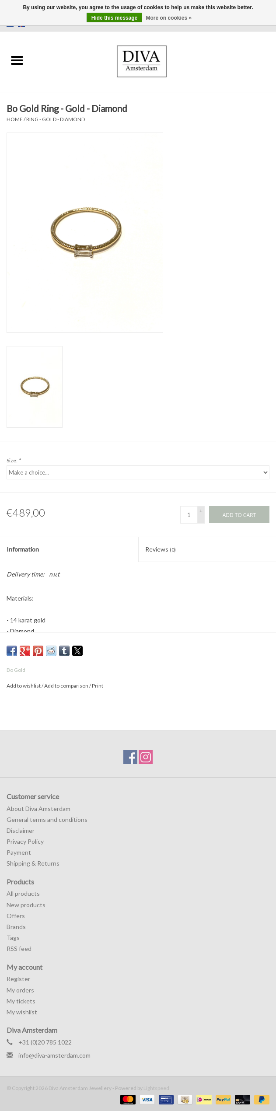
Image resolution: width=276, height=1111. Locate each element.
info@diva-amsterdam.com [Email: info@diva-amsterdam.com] (54, 1055)
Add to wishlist (24, 685)
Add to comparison (66, 685)
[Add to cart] (239, 514)
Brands (16, 926)
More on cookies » (169, 18)
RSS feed (19, 948)
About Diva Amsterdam (38, 808)
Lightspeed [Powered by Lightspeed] (156, 1088)
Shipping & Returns (33, 863)
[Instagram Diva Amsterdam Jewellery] (146, 757)
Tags (13, 937)
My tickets (21, 1001)
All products (23, 893)
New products (26, 904)
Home (15, 119)
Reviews (160, 549)
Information (23, 549)
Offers (16, 915)
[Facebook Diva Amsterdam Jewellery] (130, 757)
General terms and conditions (47, 819)
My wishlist (22, 1012)
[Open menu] (17, 60)
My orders (20, 990)
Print (97, 685)
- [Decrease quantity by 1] (201, 518)
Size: (14, 460)
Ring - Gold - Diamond (55, 119)
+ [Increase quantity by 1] (201, 510)
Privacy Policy (25, 841)
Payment (19, 852)
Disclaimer (21, 830)
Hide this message (114, 18)
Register (18, 978)
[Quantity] (189, 515)
